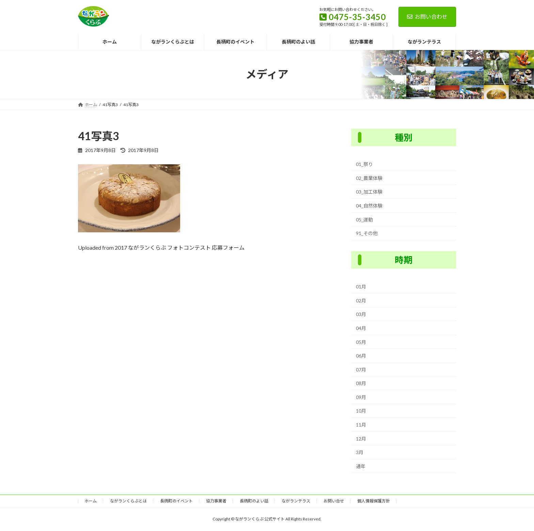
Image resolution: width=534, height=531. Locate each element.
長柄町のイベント (176, 500)
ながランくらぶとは (128, 500)
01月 (361, 286)
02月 (361, 300)
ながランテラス (296, 500)
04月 (361, 328)
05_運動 (364, 219)
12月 (361, 438)
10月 (361, 411)
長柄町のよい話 (254, 500)
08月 (361, 383)
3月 (359, 452)
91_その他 (367, 233)
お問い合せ (334, 500)
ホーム (90, 500)
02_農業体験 (369, 178)
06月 (361, 356)
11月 (361, 425)
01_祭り (364, 164)
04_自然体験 (369, 206)
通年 (360, 466)
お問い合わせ (427, 16)
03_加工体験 (369, 192)
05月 (361, 342)
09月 (361, 397)
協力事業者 (216, 500)
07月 (361, 369)
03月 (361, 314)
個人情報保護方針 (373, 500)
